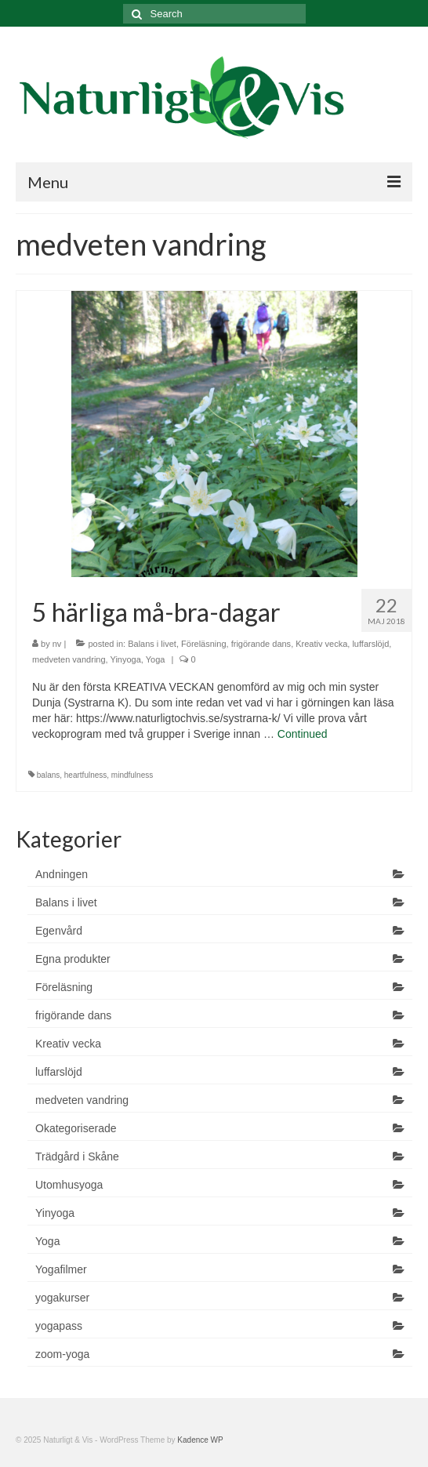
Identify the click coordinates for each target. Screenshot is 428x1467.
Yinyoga (125, 659)
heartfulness (85, 775)
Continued (302, 734)
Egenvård (58, 930)
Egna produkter (73, 959)
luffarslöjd (370, 643)
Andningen (61, 874)
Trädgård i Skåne (77, 1156)
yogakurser (62, 1297)
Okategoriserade (76, 1128)
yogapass (58, 1326)
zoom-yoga (62, 1354)
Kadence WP (200, 1440)
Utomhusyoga (69, 1184)
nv (57, 643)
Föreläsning (203, 643)
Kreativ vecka (321, 643)
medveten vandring (69, 659)
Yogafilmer (61, 1269)
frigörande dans (261, 643)
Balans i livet (152, 643)
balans (48, 775)
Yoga (155, 659)
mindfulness (132, 775)
